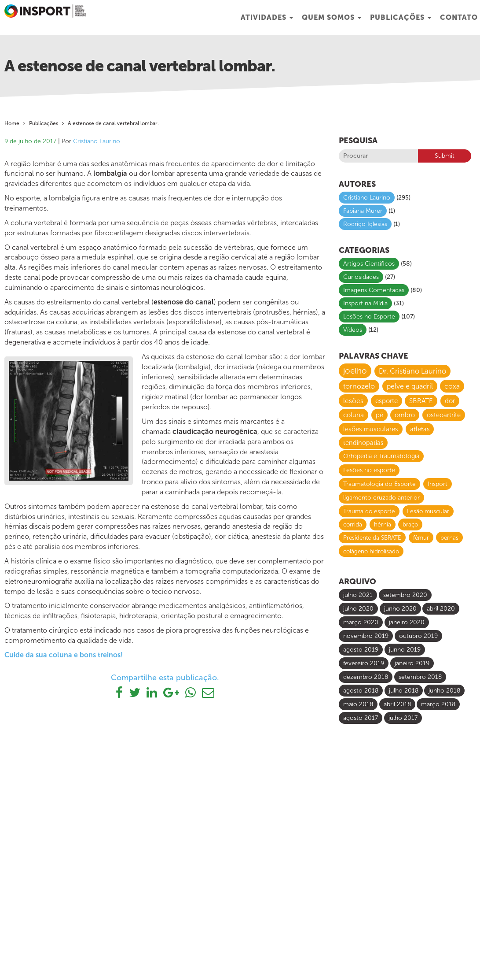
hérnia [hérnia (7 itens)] (382, 524)
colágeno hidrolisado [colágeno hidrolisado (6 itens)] (371, 551)
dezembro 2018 (365, 677)
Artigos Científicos (369, 263)
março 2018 (438, 704)
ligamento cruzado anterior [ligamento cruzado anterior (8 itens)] (381, 497)
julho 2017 (403, 718)
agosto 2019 (360, 649)
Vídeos (352, 330)
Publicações (400, 17)
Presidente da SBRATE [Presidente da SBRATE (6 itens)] (372, 537)
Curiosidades (361, 277)
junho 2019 (405, 649)
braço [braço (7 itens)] (410, 524)
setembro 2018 (420, 677)
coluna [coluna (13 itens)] (353, 415)
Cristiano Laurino (96, 141)
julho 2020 (358, 608)
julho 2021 (358, 595)
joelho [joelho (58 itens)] (355, 371)
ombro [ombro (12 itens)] (405, 415)
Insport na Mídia (365, 303)
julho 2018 (403, 690)
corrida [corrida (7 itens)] (352, 524)
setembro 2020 (405, 595)
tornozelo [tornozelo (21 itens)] (359, 386)
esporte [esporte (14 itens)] (386, 401)
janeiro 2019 (412, 663)
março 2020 (360, 622)
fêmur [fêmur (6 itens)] (421, 537)
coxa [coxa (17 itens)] (452, 386)
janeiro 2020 (407, 622)
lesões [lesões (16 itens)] (353, 401)
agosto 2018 (360, 690)
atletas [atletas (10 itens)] (419, 429)
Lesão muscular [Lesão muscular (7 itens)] (428, 511)
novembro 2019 (365, 636)
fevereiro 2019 (363, 663)
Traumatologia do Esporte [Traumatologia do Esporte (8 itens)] (379, 484)
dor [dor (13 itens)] (450, 401)
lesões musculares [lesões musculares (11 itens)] (370, 429)
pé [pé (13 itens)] (379, 415)
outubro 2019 (418, 636)
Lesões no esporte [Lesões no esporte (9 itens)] (369, 470)
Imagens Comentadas (373, 290)
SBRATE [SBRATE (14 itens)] (421, 401)
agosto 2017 (360, 718)
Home (11, 123)
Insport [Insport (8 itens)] (437, 484)
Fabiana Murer (362, 211)
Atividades (267, 17)
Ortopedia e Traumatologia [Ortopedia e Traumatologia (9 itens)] (381, 456)
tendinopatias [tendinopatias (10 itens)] (363, 443)
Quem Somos (331, 17)
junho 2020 (400, 608)
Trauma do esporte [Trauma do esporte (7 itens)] (369, 511)
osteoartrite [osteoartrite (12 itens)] (444, 415)
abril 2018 (397, 704)
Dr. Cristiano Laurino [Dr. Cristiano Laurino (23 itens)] (412, 371)
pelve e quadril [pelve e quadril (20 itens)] (410, 386)
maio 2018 (358, 704)
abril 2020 (441, 608)
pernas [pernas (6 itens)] (449, 537)
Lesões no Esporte (369, 316)
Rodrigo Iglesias (365, 224)
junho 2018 (444, 690)
